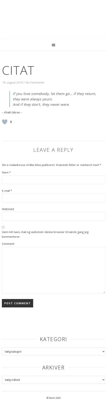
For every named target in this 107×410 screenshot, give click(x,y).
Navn (6, 172)
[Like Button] (4, 122)
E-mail (7, 190)
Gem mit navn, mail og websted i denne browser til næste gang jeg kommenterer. (45, 234)
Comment (8, 244)
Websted (8, 209)
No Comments (34, 82)
